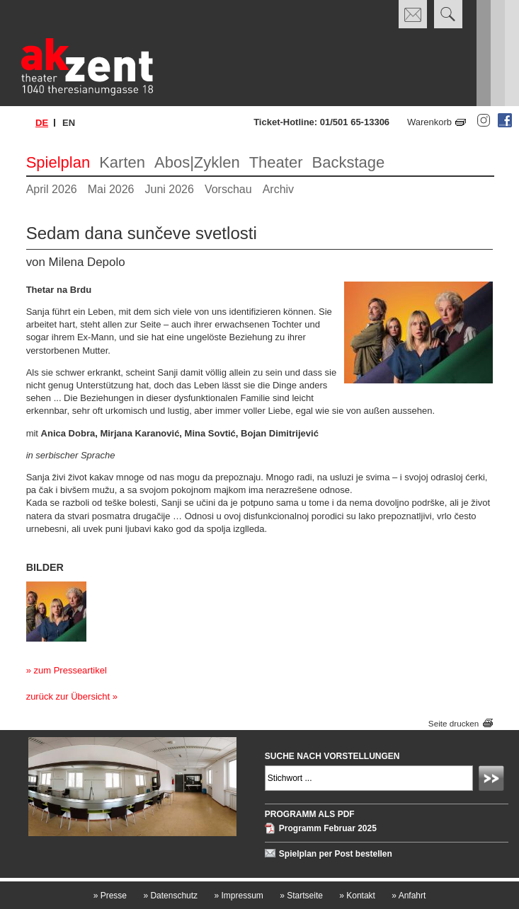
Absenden (493, 780)
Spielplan (58, 162)
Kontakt (357, 896)
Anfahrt (409, 896)
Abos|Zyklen (197, 162)
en (68, 122)
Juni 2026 (169, 189)
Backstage (348, 162)
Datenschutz (170, 896)
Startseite (301, 896)
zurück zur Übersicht (68, 696)
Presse (110, 896)
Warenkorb (429, 122)
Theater (276, 162)
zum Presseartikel (69, 670)
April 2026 (51, 189)
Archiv (278, 189)
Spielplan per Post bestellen (335, 854)
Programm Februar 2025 (328, 828)
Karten (122, 162)
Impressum (238, 896)
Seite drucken (453, 723)
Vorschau (228, 189)
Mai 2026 (111, 189)
